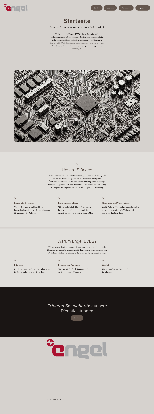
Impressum (143, 8)
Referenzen (126, 8)
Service (96, 8)
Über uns (110, 8)
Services (77, 318)
